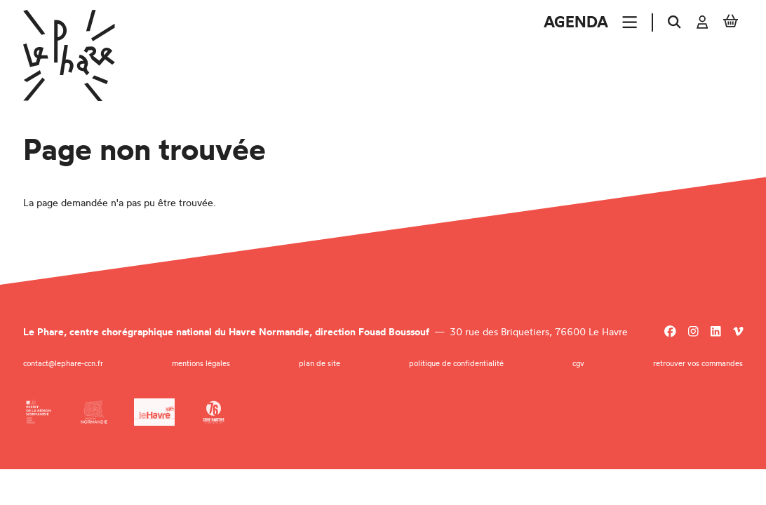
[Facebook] (670, 332)
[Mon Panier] (731, 22)
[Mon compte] (702, 22)
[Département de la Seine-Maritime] (213, 412)
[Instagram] (693, 332)
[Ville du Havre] (154, 411)
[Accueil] (69, 55)
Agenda (576, 22)
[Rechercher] (674, 22)
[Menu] (629, 22)
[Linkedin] (716, 332)
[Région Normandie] (94, 412)
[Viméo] (738, 332)
